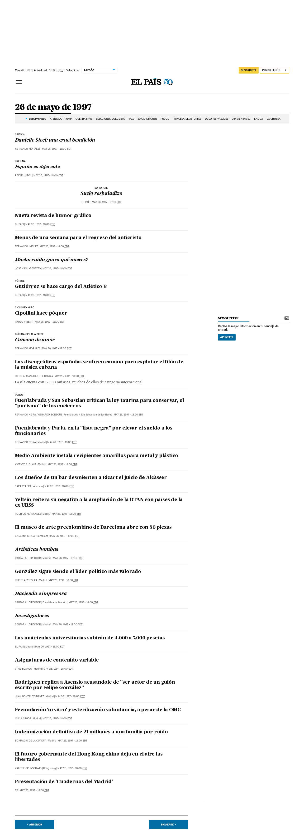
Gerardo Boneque (50, 414)
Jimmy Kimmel (241, 118)
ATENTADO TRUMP (61, 118)
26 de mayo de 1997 (53, 107)
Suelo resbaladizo (101, 193)
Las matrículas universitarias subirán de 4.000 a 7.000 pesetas (90, 638)
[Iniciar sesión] (274, 70)
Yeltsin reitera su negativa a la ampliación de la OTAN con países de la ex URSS (99, 503)
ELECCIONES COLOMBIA (110, 118)
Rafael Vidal (23, 175)
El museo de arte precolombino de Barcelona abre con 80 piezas (93, 527)
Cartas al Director (28, 558)
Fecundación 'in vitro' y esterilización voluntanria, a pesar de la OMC (98, 710)
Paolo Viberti (24, 321)
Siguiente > (168, 824)
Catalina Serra (25, 536)
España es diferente (37, 167)
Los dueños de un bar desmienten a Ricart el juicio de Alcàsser (91, 477)
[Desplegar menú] (19, 82)
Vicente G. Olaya (25, 464)
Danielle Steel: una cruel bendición (55, 140)
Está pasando (37, 118)
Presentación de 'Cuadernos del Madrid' (64, 782)
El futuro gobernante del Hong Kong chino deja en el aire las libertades (89, 757)
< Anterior (34, 824)
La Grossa (273, 118)
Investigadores (32, 616)
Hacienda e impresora (41, 594)
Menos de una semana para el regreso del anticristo (78, 238)
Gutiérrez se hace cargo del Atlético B (61, 286)
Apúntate (226, 337)
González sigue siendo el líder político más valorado (78, 571)
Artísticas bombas (36, 549)
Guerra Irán (84, 118)
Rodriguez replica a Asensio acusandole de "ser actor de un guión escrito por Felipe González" (95, 685)
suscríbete (248, 70)
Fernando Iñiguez (26, 246)
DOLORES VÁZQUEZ (216, 118)
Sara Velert (23, 486)
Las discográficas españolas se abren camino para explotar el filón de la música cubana (99, 365)
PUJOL (165, 118)
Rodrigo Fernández (28, 513)
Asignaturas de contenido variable (57, 660)
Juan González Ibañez (29, 696)
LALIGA (258, 118)
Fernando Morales (27, 148)
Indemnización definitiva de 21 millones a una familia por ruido (91, 732)
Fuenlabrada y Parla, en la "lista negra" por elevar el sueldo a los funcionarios (94, 431)
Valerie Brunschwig (28, 768)
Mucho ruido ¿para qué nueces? (51, 260)
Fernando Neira (25, 414)
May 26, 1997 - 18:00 (56, 148)
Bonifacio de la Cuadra (30, 740)
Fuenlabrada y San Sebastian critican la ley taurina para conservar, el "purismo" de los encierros (99, 403)
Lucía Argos (23, 718)
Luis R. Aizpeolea (26, 580)
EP (16, 790)
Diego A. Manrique (27, 376)
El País (85, 202)
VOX (130, 118)
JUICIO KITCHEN (147, 118)
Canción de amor (35, 340)
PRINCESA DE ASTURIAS (187, 118)
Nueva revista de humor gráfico (53, 215)
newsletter (228, 318)
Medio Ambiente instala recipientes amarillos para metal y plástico (96, 456)
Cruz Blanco (23, 668)
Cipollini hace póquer (41, 313)
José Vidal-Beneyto (28, 268)
